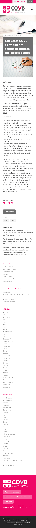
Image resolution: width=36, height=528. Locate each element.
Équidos (5, 351)
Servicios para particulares (14, 289)
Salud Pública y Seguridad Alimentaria (13, 460)
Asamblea (5, 403)
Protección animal (8, 377)
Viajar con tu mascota (9, 297)
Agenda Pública (7, 398)
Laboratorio (6, 441)
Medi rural (6, 360)
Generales (9, 211)
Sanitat (5, 463)
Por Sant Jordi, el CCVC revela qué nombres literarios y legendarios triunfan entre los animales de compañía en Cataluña (16, 251)
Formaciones (8, 394)
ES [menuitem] (31, 1)
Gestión (5, 429)
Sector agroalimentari (9, 465)
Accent (6, 220)
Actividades (6, 315)
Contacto (8, 502)
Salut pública (6, 387)
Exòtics (5, 422)
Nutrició (5, 446)
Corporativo (6, 346)
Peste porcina (6, 456)
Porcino (5, 370)
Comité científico (7, 339)
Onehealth (6, 363)
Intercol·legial (6, 436)
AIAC (4, 320)
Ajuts (4, 322)
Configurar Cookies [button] (11, 522)
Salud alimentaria (8, 382)
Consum (5, 412)
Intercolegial (6, 356)
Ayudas (5, 329)
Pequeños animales (8, 368)
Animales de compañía (9, 299)
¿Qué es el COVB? (7, 267)
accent (13, 220)
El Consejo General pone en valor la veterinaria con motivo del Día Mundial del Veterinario (18, 233)
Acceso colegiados (12, 492)
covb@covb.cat (22, 508)
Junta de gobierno (8, 272)
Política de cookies (26, 521)
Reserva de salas (7, 281)
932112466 (8, 508)
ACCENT (5, 312)
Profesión (5, 372)
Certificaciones (7, 410)
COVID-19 (5, 348)
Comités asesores (7, 276)
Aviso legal (7, 521)
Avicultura (6, 405)
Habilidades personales (9, 434)
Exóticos (5, 419)
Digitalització (6, 415)
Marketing (6, 443)
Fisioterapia (6, 424)
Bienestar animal (7, 332)
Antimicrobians (7, 400)
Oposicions (6, 451)
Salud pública (6, 384)
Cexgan (5, 334)
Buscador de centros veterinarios (17, 497)
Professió (5, 375)
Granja (5, 431)
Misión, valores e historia (9, 269)
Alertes (5, 327)
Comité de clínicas (8, 341)
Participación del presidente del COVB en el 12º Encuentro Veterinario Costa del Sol (17, 241)
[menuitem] (29, 1)
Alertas (5, 324)
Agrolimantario (7, 317)
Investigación (6, 358)
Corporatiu (6, 344)
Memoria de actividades (9, 279)
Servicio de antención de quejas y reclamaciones (16, 294)
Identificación (6, 292)
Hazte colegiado (19, 1)
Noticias (6, 309)
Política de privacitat (16, 521)
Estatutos (5, 274)
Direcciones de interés (9, 302)
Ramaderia (6, 380)
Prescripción (6, 458)
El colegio (7, 263)
